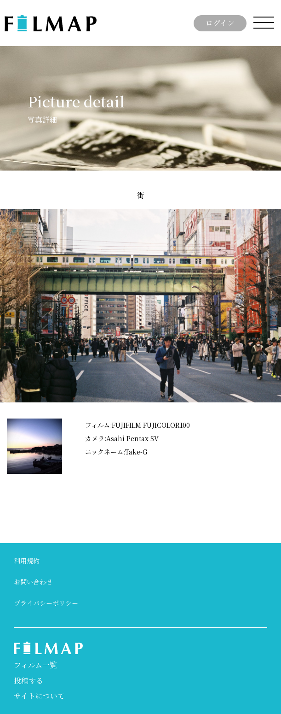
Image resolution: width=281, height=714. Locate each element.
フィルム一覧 (35, 665)
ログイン (220, 23)
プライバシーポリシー (46, 603)
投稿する (28, 680)
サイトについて (39, 695)
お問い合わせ (33, 581)
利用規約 (27, 560)
